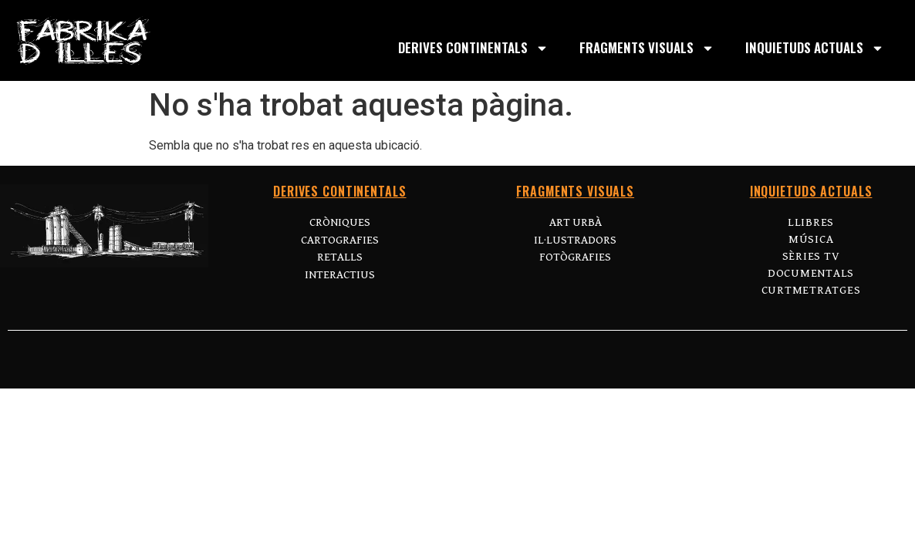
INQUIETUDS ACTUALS (814, 48)
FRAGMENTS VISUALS (646, 48)
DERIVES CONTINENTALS (473, 48)
